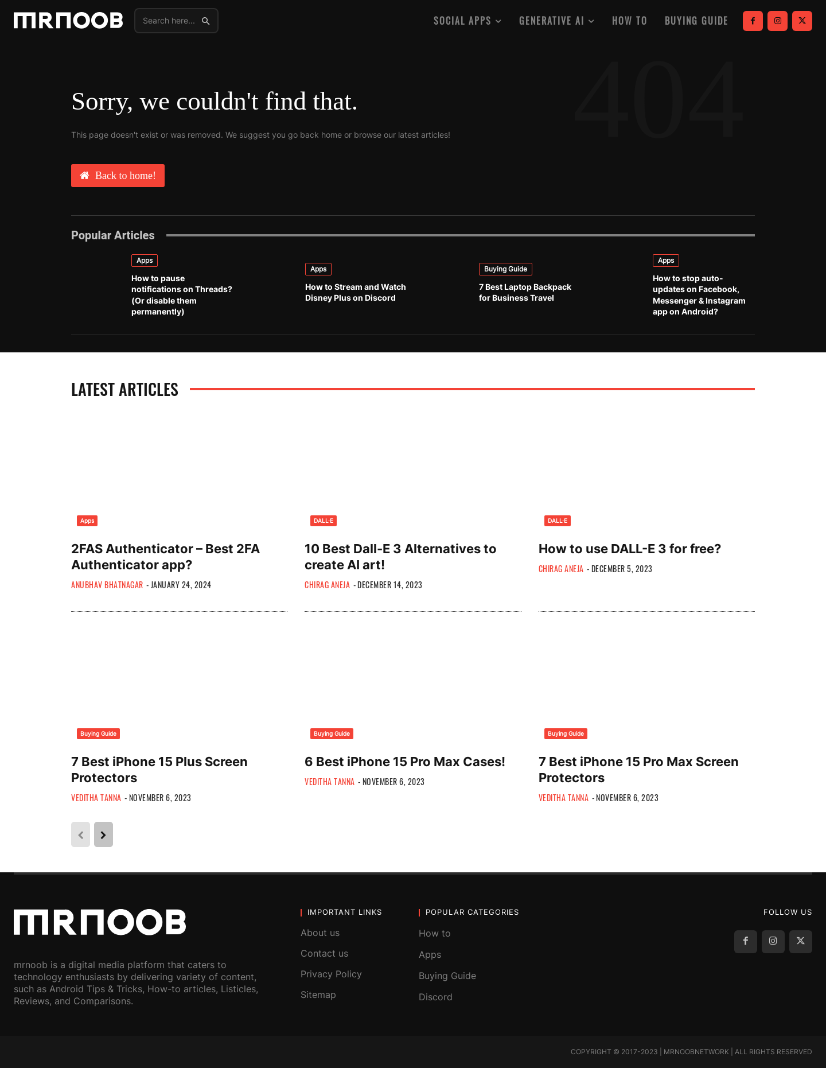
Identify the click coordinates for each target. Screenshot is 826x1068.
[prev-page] (80, 834)
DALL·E (323, 520)
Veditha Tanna (96, 797)
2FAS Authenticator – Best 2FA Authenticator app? (165, 556)
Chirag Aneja (327, 584)
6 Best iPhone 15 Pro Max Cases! (405, 761)
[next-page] (103, 834)
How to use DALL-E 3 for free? (630, 548)
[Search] (205, 20)
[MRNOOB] (68, 20)
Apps (145, 260)
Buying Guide (505, 269)
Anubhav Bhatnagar (107, 584)
